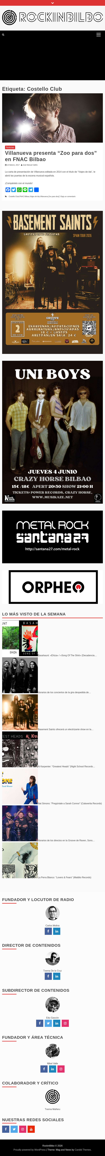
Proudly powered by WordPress (30, 1150)
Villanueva (44, 197)
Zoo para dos (53, 197)
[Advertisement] (52, 60)
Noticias (10, 147)
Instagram (22, 1129)
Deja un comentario (68, 197)
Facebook (5, 1129)
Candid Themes (83, 1150)
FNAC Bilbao (24, 197)
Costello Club (14, 197)
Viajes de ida (35, 197)
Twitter (14, 1129)
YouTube (31, 1129)
